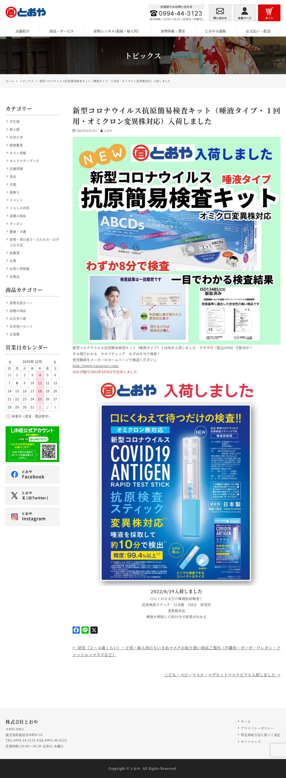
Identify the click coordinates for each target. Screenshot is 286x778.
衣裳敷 (14, 334)
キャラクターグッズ (24, 160)
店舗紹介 (23, 31)
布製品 (14, 276)
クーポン (16, 223)
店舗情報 (16, 168)
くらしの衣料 (19, 208)
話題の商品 (18, 215)
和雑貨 (14, 252)
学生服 (14, 121)
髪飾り (14, 192)
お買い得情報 (19, 268)
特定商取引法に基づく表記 (260, 734)
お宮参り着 (18, 318)
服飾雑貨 (16, 145)
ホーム (246, 721)
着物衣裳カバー (21, 303)
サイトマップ (251, 741)
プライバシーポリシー (257, 728)
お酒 (13, 260)
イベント (16, 200)
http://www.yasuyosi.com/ (96, 365)
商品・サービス (61, 31)
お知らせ (16, 137)
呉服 (13, 184)
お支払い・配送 (258, 31)
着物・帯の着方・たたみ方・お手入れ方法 (34, 242)
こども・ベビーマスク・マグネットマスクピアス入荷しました (222, 674)
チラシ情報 (18, 153)
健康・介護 (18, 231)
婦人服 (14, 129)
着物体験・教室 (173, 31)
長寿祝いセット (21, 326)
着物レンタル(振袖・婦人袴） (117, 31)
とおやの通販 (215, 31)
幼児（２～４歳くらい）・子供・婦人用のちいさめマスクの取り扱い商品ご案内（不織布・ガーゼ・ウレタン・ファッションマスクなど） (176, 651)
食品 (13, 176)
